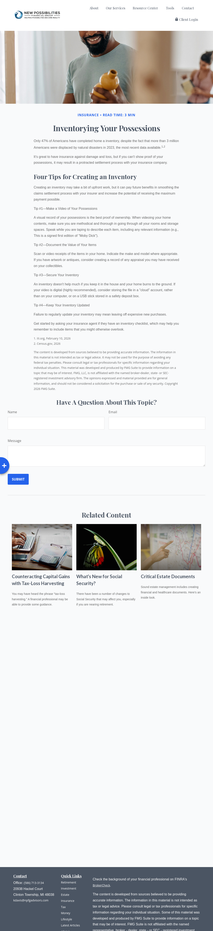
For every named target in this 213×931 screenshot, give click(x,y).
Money (65, 913)
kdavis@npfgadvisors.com (30, 900)
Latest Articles (70, 925)
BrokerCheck (101, 885)
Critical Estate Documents (168, 576)
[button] (94, 9)
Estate (65, 895)
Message (14, 440)
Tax (63, 907)
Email (113, 412)
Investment (68, 888)
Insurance (67, 901)
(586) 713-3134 (34, 883)
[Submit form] (18, 479)
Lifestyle (66, 919)
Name (12, 412)
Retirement (68, 882)
